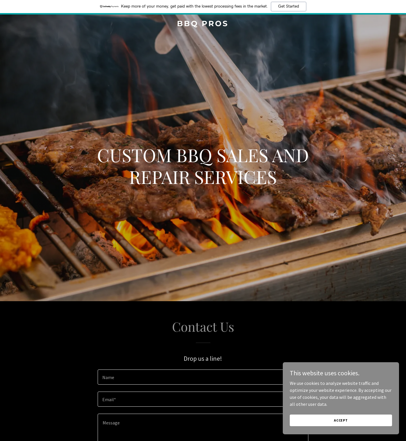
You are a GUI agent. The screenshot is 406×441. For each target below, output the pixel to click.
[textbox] (203, 377)
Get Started (288, 6)
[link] (203, 24)
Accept (341, 420)
